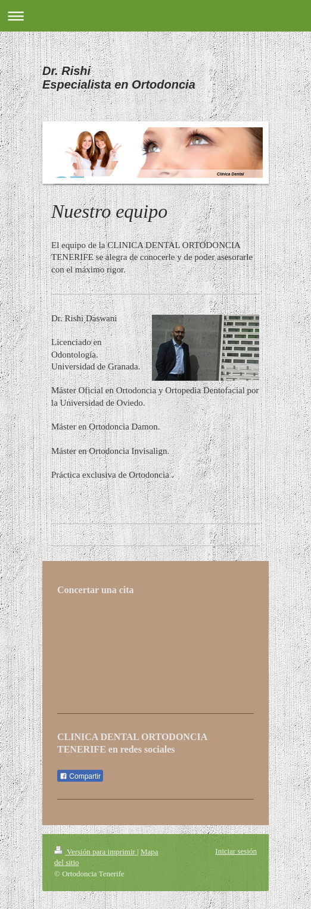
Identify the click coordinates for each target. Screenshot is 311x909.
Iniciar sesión (236, 851)
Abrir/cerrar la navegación (155, 16)
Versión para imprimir (95, 851)
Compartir (80, 776)
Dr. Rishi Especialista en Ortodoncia (118, 77)
